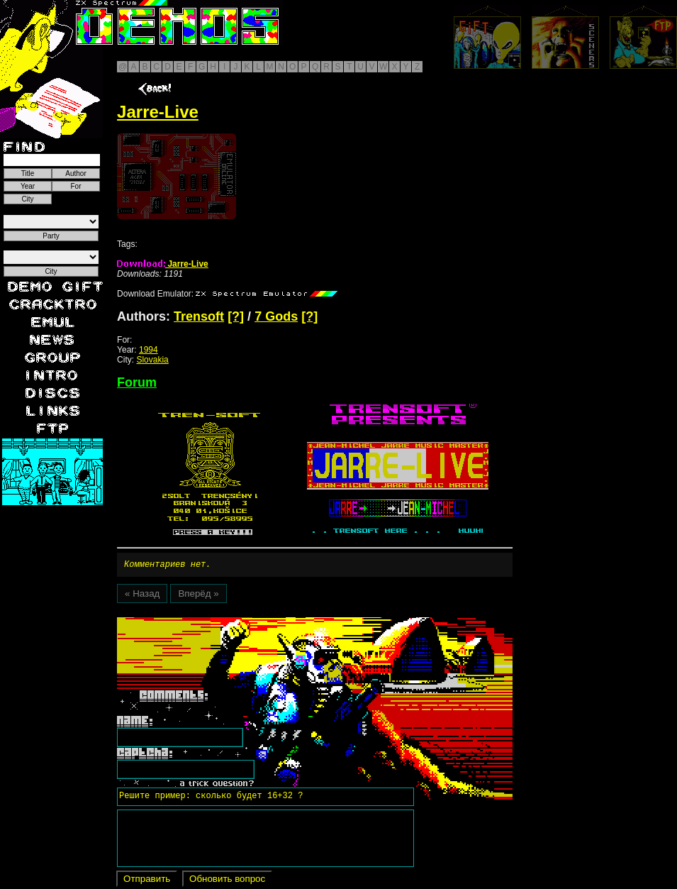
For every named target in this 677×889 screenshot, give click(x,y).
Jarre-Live (162, 264)
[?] (236, 316)
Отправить (146, 881)
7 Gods (276, 316)
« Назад (142, 595)
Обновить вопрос (227, 881)
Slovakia (152, 360)
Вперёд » (198, 595)
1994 (148, 350)
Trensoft (199, 316)
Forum (137, 382)
